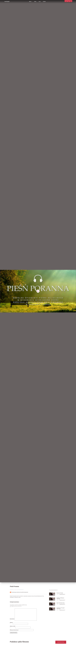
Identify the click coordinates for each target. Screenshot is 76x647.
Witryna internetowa (14, 630)
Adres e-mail (12, 627)
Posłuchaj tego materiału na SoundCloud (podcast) (19, 592)
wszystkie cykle (60, 642)
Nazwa (11, 623)
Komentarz (12, 619)
